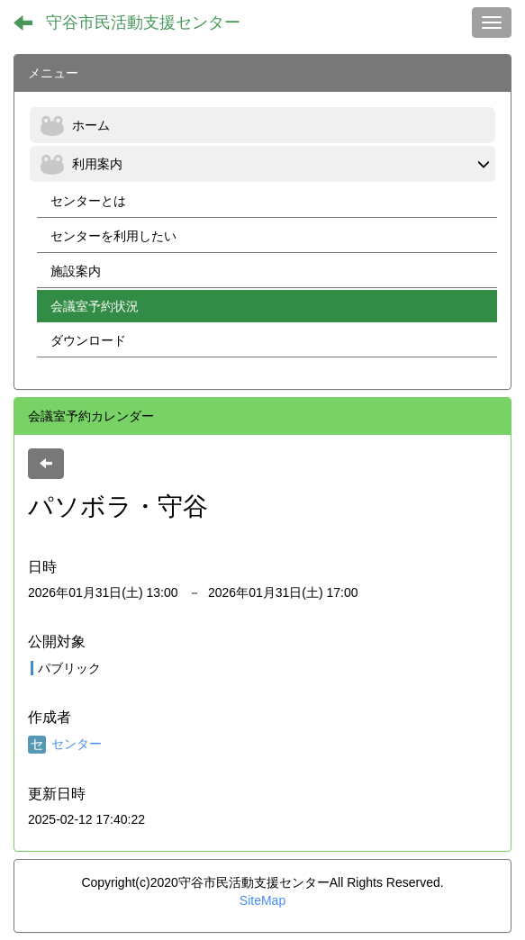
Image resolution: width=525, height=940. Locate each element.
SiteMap (262, 900)
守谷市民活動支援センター (143, 23)
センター (65, 744)
